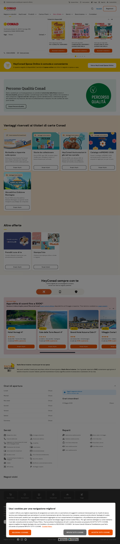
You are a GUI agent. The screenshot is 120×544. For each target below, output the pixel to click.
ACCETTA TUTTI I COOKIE (100, 532)
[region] (61, 520)
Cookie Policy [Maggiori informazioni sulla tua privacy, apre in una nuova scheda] (47, 526)
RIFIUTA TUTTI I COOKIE (75, 532)
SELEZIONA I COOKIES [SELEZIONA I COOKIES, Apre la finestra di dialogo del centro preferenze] (20, 532)
